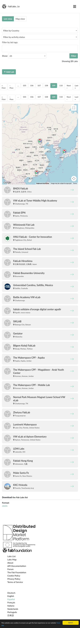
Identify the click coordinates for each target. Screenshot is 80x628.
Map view (20, 18)
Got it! (70, 622)
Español (11, 599)
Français (11, 602)
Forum (10, 569)
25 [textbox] (11, 56)
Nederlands (12, 609)
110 (61, 85)
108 (46, 85)
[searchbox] (3, 48)
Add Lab (9, 71)
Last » (76, 86)
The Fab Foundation (16, 572)
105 (24, 85)
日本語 (10, 615)
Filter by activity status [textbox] (14, 37)
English (10, 596)
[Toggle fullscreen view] (74, 108)
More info (5, 625)
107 (39, 85)
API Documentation (16, 566)
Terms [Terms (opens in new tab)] (75, 183)
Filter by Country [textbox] (11, 30)
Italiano (10, 605)
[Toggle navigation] (74, 6)
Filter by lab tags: (10, 42)
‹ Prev (11, 86)
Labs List (11, 556)
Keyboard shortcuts (42, 183)
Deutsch (11, 592)
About (10, 562)
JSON (4, 506)
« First (4, 86)
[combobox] (40, 30)
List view (8, 18)
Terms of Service (15, 582)
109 (53, 85)
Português (12, 612)
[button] (40, 141)
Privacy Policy (13, 579)
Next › (69, 86)
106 (31, 85)
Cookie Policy (13, 575)
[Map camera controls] (74, 178)
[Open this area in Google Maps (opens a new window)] (7, 182)
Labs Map (12, 559)
